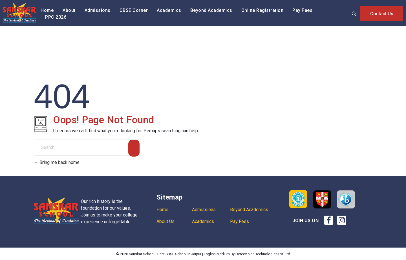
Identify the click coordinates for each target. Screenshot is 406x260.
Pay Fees (239, 221)
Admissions (204, 209)
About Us (165, 221)
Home (162, 209)
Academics (203, 221)
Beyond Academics (249, 209)
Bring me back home (57, 162)
